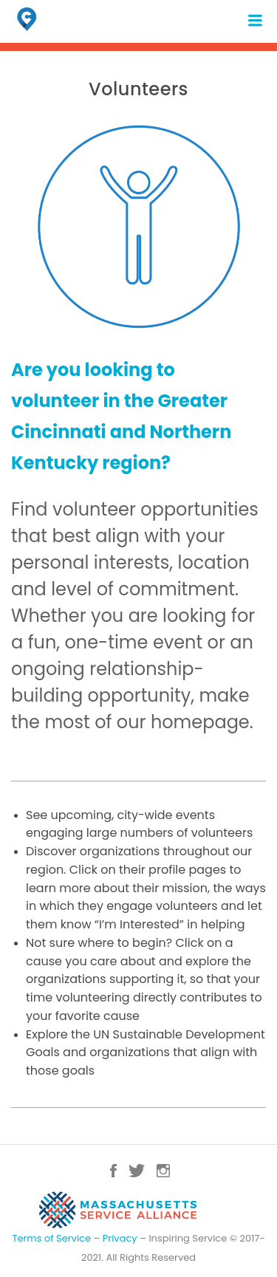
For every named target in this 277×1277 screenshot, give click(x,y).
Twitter (137, 1171)
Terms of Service (51, 1238)
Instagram (163, 1171)
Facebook (113, 1171)
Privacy (120, 1238)
